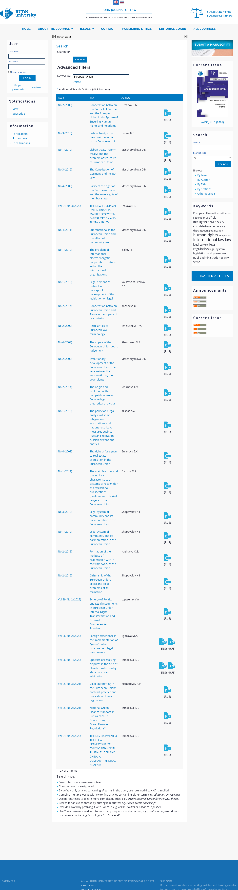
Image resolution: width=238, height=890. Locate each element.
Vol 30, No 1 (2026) (212, 122)
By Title (201, 184)
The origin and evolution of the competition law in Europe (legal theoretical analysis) (102, 395)
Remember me (18, 71)
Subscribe (19, 113)
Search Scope (212, 155)
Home (26, 28)
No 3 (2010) (65, 133)
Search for (63, 52)
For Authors (20, 138)
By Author (203, 180)
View (15, 109)
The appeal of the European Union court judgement (104, 346)
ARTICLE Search (89, 885)
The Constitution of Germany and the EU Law (103, 174)
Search (196, 142)
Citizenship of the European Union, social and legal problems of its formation (100, 584)
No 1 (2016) (65, 411)
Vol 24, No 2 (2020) (69, 736)
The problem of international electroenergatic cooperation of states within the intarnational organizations (103, 262)
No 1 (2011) (65, 471)
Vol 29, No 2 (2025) (69, 599)
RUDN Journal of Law (119, 13)
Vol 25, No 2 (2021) (69, 708)
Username (13, 51)
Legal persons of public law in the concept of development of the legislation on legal (102, 290)
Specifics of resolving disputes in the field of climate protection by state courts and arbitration (103, 668)
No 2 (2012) (65, 575)
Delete (77, 82)
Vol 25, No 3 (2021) (69, 684)
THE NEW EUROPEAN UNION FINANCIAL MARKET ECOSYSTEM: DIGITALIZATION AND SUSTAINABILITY (103, 214)
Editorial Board (172, 28)
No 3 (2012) (65, 169)
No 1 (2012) (65, 149)
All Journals (205, 28)
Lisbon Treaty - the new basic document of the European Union (104, 137)
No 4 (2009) (65, 186)
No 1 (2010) (65, 250)
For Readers (20, 134)
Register (36, 87)
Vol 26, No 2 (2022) (69, 636)
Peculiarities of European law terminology (99, 330)
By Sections (204, 189)
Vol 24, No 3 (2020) (69, 206)
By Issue (202, 175)
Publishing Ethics (137, 28)
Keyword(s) (64, 75)
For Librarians (21, 143)
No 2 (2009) (65, 105)
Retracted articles (212, 276)
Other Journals (206, 193)
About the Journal (54, 28)
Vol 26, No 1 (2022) (69, 660)
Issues (85, 28)
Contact (108, 28)
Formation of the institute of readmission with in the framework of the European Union (103, 560)
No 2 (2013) (65, 551)
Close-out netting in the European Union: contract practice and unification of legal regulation (103, 692)
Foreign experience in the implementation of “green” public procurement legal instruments (104, 644)
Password (13, 61)
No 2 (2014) (65, 306)
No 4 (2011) (65, 230)
